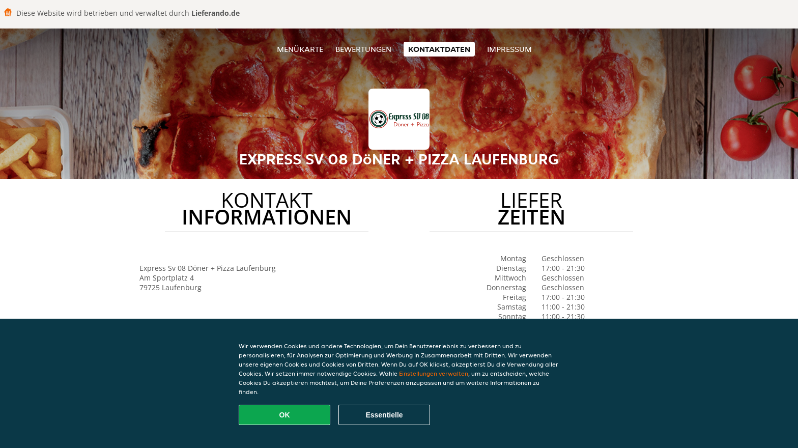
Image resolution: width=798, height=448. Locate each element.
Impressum (509, 49)
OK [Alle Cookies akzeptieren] (284, 415)
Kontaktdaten (439, 49)
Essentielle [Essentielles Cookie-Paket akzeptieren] (384, 415)
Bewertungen (363, 49)
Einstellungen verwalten (433, 373)
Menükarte (300, 49)
